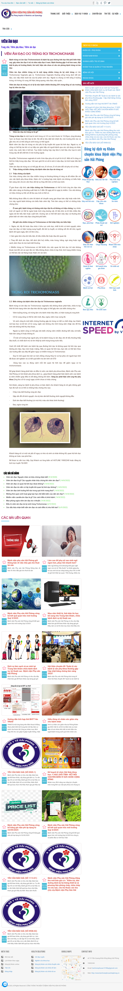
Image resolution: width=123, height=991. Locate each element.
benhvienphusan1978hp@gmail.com (105, 968)
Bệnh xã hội (88, 288)
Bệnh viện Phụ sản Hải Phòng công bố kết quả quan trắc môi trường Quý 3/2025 (24, 615)
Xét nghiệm (114, 223)
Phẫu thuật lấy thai (88, 181)
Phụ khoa (101, 288)
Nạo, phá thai (88, 223)
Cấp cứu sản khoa (101, 202)
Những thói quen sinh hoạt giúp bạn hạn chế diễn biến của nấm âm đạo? (35, 494)
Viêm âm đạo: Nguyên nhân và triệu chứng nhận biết (27, 477)
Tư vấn (30, 3)
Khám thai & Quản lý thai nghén (98, 67)
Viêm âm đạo (9, 41)
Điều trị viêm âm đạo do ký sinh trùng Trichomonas (26, 504)
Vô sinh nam (101, 310)
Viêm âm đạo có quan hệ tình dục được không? (25, 484)
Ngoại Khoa (88, 78)
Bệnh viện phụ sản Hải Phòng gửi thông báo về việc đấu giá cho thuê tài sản (23, 562)
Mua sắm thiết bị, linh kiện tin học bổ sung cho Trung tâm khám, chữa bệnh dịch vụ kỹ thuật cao (64, 615)
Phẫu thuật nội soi (101, 224)
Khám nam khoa (90, 56)
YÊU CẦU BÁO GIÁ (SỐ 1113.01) (22, 878)
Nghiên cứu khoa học (42, 961)
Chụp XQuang (101, 245)
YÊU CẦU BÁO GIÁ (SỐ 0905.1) (22, 772)
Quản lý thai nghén (88, 267)
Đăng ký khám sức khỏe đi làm (45, 968)
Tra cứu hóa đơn (7, 3)
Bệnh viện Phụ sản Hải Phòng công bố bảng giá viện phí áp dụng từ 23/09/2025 (24, 827)
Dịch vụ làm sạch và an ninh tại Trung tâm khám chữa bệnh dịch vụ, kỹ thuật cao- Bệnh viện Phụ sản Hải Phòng (24, 670)
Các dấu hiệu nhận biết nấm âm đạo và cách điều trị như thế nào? (32, 507)
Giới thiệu (66, 13)
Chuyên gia (97, 13)
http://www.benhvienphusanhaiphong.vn (105, 973)
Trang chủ (55, 13)
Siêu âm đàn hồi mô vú (88, 246)
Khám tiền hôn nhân (114, 246)
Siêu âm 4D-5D (101, 180)
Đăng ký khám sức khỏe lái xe (45, 971)
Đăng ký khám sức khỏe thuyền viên (47, 964)
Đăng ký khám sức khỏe (45, 3)
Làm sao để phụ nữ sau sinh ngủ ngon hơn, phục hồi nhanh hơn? (62, 561)
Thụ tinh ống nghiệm (115, 181)
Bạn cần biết (20, 3)
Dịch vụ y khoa (81, 13)
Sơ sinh (115, 201)
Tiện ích (7, 968)
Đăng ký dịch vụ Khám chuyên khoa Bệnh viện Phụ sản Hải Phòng (102, 154)
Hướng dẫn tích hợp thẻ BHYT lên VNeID (101, 104)
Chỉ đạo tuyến (39, 957)
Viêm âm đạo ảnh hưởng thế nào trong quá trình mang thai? (30, 490)
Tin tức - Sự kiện (111, 13)
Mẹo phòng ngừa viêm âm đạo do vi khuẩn (23, 501)
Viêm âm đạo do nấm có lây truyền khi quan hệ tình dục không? (31, 487)
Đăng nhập (8, 971)
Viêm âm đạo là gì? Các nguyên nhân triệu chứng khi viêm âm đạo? (33, 480)
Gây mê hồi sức (88, 201)
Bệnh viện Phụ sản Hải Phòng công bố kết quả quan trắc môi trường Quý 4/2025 (64, 827)
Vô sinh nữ (114, 266)
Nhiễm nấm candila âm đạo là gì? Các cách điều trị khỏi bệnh (30, 497)
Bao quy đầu (88, 310)
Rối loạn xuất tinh (114, 289)
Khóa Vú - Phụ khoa (92, 50)
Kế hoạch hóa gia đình (101, 267)
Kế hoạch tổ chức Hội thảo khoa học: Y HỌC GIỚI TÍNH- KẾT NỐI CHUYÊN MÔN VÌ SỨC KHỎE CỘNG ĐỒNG (64, 776)
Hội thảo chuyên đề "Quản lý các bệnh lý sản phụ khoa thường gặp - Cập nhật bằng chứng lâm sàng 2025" (63, 670)
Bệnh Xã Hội (88, 72)
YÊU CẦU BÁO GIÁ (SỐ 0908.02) (22, 931)
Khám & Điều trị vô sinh (93, 61)
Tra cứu (5, 28)
